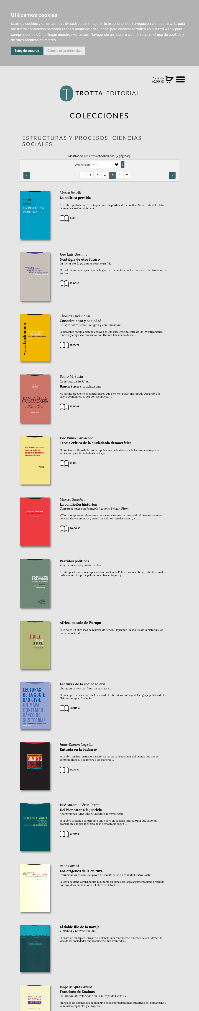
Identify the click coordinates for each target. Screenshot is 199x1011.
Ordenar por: (82, 164)
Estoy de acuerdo (27, 50)
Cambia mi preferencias (64, 50)
